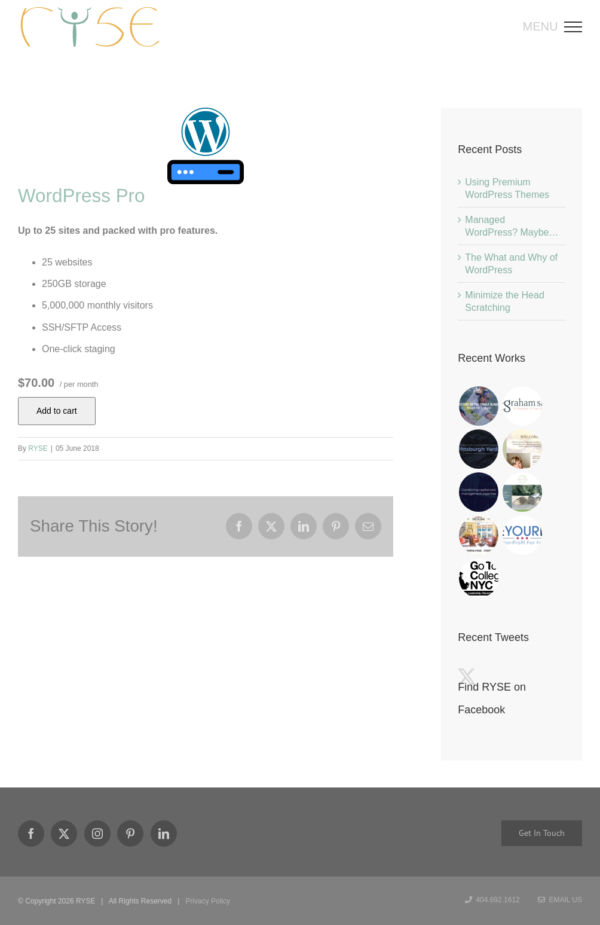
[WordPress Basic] (205, 146)
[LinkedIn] (164, 833)
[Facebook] (31, 833)
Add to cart (56, 411)
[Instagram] (97, 833)
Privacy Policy (207, 901)
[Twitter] (64, 833)
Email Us (560, 900)
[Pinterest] (130, 833)
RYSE (37, 448)
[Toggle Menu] (577, 27)
